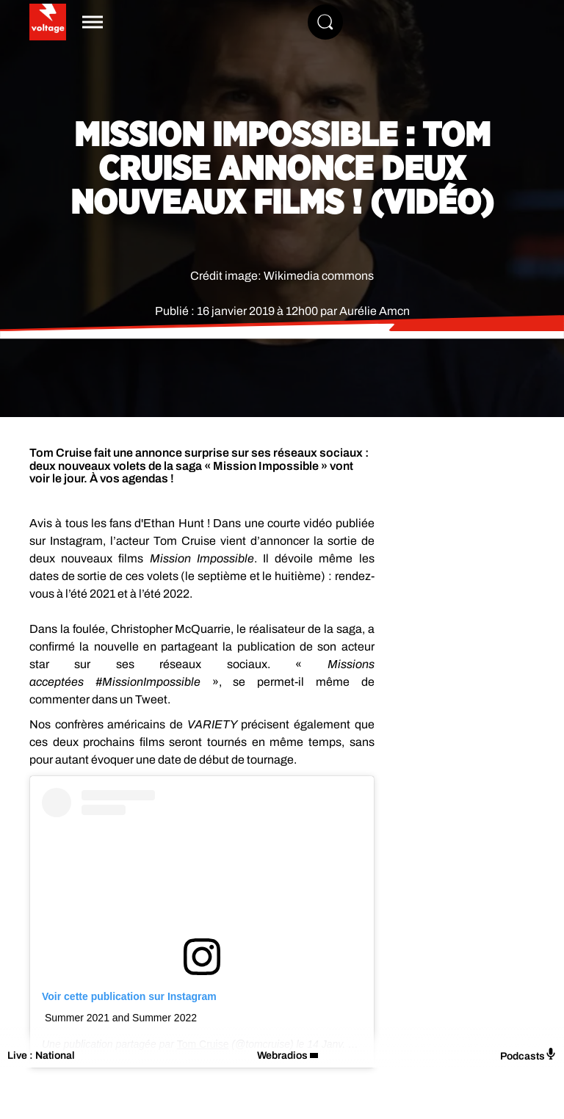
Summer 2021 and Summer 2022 (121, 1018)
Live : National (41, 1055)
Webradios (282, 1055)
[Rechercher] (325, 22)
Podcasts (528, 1055)
